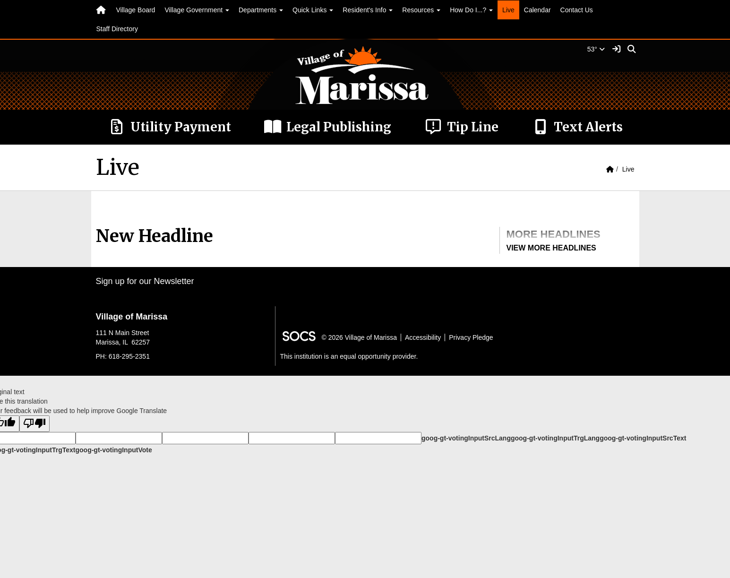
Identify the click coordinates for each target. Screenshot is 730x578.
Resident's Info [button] (368, 10)
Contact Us (576, 10)
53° (596, 49)
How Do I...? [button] (471, 10)
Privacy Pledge (471, 337)
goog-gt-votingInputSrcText (643, 438)
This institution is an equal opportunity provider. (349, 356)
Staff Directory (117, 29)
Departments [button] (261, 10)
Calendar (537, 10)
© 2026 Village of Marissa (359, 337)
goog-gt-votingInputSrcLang (466, 438)
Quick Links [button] (312, 10)
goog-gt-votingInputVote (113, 450)
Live (508, 10)
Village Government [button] (196, 10)
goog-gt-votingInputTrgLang (555, 438)
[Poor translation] (34, 423)
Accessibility (423, 337)
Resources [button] (421, 10)
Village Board (135, 10)
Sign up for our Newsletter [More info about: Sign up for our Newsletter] (145, 281)
